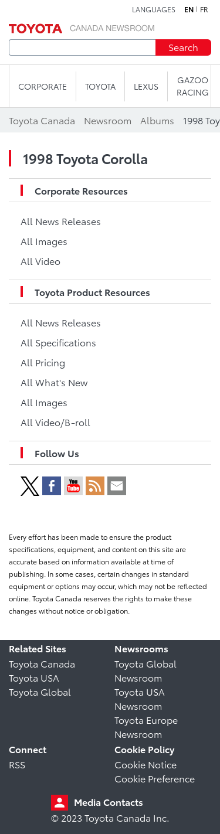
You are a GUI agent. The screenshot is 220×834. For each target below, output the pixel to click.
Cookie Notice (145, 764)
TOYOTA (100, 86)
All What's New (54, 382)
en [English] (189, 9)
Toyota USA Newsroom (139, 698)
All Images (44, 240)
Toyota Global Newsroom (145, 670)
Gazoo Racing (193, 86)
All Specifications (58, 342)
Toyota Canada (42, 663)
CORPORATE (42, 86)
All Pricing (43, 362)
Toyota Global (40, 691)
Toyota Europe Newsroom (146, 726)
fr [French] (204, 9)
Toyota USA (34, 677)
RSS (17, 764)
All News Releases (61, 220)
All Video (40, 260)
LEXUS (146, 86)
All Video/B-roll (55, 421)
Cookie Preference (154, 778)
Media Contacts (108, 801)
